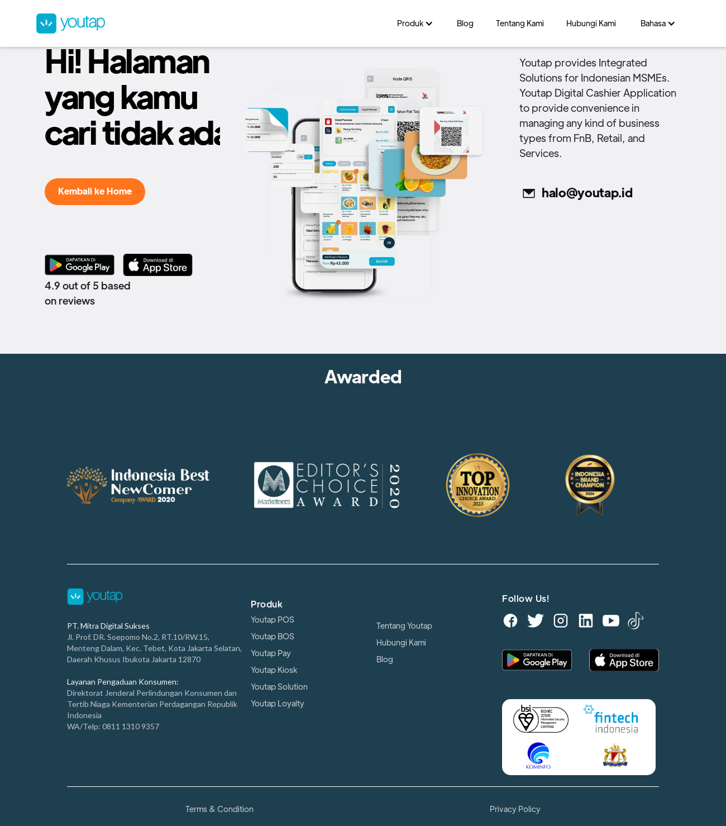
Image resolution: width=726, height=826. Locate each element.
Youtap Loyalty (277, 704)
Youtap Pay (271, 653)
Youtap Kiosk (274, 670)
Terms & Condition (219, 809)
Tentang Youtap (404, 626)
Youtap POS (272, 620)
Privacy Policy (515, 809)
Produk (267, 604)
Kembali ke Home (95, 191)
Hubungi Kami (401, 643)
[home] (211, 23)
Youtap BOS (272, 637)
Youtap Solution (279, 687)
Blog (384, 659)
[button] (416, 23)
